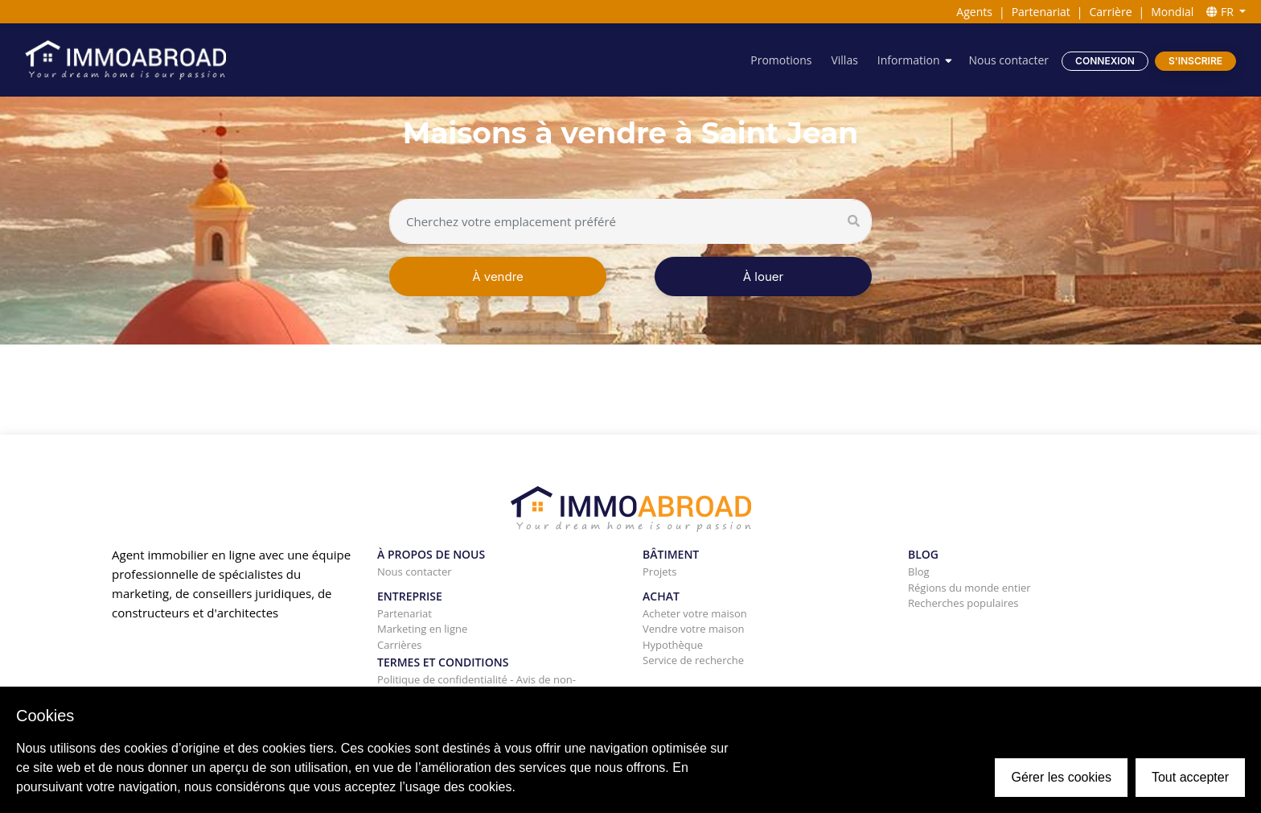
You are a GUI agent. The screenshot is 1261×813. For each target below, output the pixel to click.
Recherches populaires (963, 603)
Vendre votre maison (693, 628)
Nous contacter (1008, 60)
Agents (974, 11)
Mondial (1172, 11)
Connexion (1105, 61)
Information (908, 60)
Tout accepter (1190, 777)
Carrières (399, 645)
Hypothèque (673, 645)
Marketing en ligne (422, 628)
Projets (659, 571)
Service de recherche (693, 660)
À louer (763, 276)
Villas (844, 60)
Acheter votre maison (695, 613)
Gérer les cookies (1061, 777)
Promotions (780, 60)
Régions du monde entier (969, 587)
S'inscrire (1195, 61)
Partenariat (1041, 11)
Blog (919, 571)
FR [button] (1221, 11)
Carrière (1111, 11)
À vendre (498, 276)
